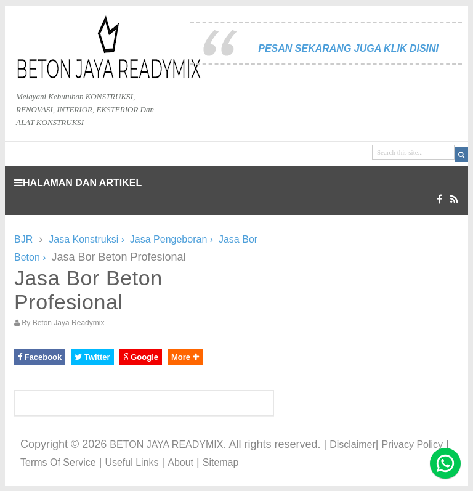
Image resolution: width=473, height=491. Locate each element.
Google (140, 357)
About (180, 462)
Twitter (92, 357)
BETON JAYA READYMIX (166, 444)
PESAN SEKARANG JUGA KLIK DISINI (348, 48)
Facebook (40, 357)
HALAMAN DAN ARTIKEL (78, 182)
